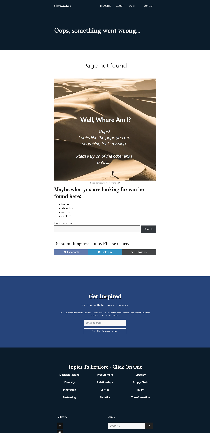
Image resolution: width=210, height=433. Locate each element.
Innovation (69, 389)
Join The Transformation (105, 331)
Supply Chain (140, 382)
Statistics (105, 397)
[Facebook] (60, 426)
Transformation (140, 397)
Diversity (69, 382)
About (119, 6)
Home (65, 204)
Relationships (105, 382)
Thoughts (105, 6)
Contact (148, 6)
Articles (65, 212)
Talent (140, 389)
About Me (67, 208)
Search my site (63, 223)
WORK (135, 6)
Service (105, 389)
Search (149, 229)
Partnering (69, 397)
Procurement (105, 374)
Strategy (141, 374)
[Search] (149, 426)
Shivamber (62, 6)
